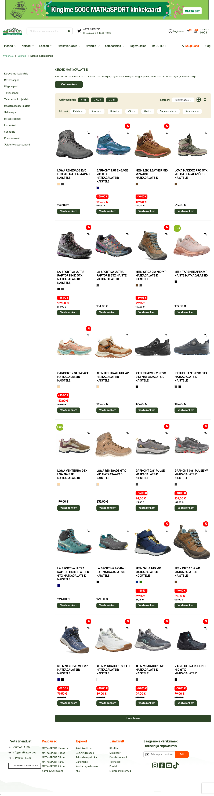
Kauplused (190, 46)
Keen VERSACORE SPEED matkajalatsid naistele (113, 669)
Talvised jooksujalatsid (16, 99)
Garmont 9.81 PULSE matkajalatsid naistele (150, 474)
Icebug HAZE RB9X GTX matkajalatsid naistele (191, 377)
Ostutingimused (85, 753)
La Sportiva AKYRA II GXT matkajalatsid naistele (111, 572)
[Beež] (58, 184)
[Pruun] (137, 184)
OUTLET (159, 46)
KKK (78, 770)
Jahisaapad (10, 112)
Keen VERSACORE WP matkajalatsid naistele (150, 669)
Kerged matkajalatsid (16, 73)
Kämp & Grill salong (52, 770)
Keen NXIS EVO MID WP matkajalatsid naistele (72, 669)
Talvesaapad (11, 93)
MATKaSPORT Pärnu (53, 766)
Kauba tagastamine (87, 766)
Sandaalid (9, 131)
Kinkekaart (116, 753)
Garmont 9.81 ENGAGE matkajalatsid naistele (73, 377)
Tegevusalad (138, 46)
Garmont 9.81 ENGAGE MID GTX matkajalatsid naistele (112, 176)
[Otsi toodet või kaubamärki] (47, 31)
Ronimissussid (12, 138)
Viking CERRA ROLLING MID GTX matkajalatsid (190, 669)
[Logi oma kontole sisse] (176, 31)
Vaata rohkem (69, 84)
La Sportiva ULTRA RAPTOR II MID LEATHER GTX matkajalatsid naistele (73, 574)
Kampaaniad (113, 46)
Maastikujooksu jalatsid (17, 105)
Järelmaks (82, 761)
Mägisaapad (10, 86)
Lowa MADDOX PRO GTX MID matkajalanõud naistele (191, 174)
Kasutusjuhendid (119, 757)
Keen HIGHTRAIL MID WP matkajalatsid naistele (112, 377)
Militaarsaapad (12, 118)
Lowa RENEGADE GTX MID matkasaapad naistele (111, 474)
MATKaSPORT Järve (53, 757)
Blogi (208, 46)
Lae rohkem (133, 718)
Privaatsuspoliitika (86, 757)
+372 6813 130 (91, 29)
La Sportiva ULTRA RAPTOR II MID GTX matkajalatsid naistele (70, 277)
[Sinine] (97, 187)
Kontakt (114, 766)
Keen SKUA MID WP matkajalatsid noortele (148, 572)
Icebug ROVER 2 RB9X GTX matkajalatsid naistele (151, 377)
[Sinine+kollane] (137, 582)
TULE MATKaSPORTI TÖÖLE (25, 765)
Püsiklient (115, 748)
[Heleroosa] (176, 281)
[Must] (58, 289)
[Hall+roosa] (97, 285)
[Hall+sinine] (179, 386)
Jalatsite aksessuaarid (17, 144)
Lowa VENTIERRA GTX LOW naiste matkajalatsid (72, 474)
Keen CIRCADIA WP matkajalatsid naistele (187, 572)
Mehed (8, 46)
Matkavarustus (67, 46)
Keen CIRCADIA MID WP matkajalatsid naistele (151, 275)
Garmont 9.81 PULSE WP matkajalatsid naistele (191, 474)
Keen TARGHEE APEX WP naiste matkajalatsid (191, 273)
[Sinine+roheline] (140, 582)
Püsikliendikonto (85, 748)
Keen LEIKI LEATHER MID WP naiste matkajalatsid (152, 174)
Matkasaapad (11, 80)
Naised (26, 46)
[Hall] (62, 184)
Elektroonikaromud (120, 770)
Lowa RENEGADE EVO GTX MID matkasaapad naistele (73, 174)
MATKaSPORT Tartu (53, 761)
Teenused (115, 761)
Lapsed (44, 46)
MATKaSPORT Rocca (53, 753)
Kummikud (10, 125)
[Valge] (97, 679)
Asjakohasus (183, 100)
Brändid (91, 46)
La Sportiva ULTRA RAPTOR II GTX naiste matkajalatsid (111, 275)
